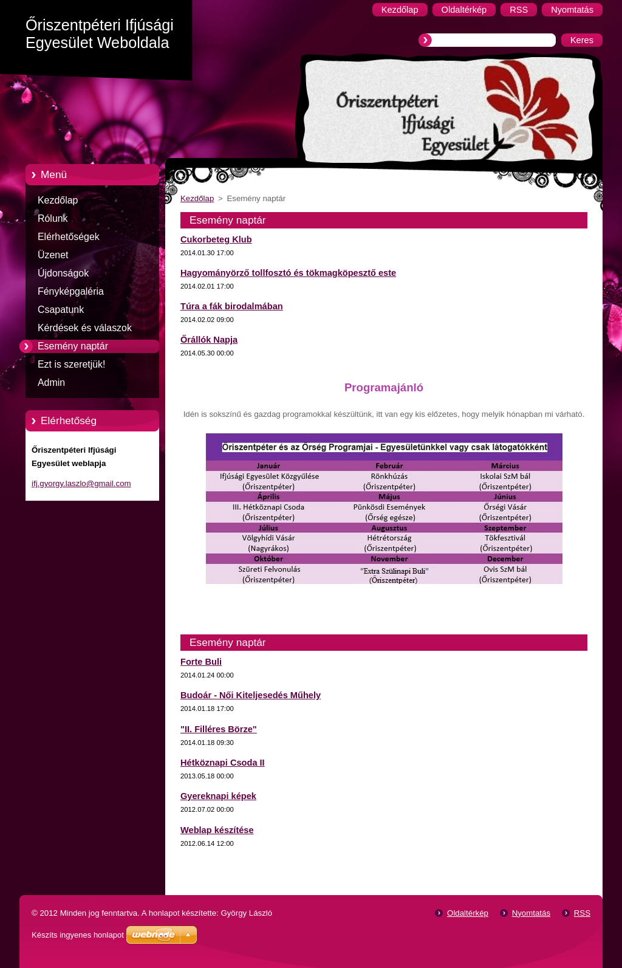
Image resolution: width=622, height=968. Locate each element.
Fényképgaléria (71, 291)
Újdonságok (63, 273)
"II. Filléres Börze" (218, 729)
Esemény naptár (73, 346)
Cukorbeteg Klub (216, 239)
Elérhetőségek (69, 237)
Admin (51, 382)
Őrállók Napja (209, 340)
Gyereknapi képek (218, 796)
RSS (582, 913)
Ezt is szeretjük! (71, 364)
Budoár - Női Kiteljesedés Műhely (250, 695)
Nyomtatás (531, 913)
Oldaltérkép (467, 913)
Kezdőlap (58, 200)
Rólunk (53, 218)
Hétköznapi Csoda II (222, 762)
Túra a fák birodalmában (231, 306)
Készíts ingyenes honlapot (78, 934)
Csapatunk (61, 309)
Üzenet (53, 255)
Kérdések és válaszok (85, 328)
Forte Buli (201, 662)
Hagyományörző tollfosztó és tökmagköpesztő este (288, 273)
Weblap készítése (217, 830)
